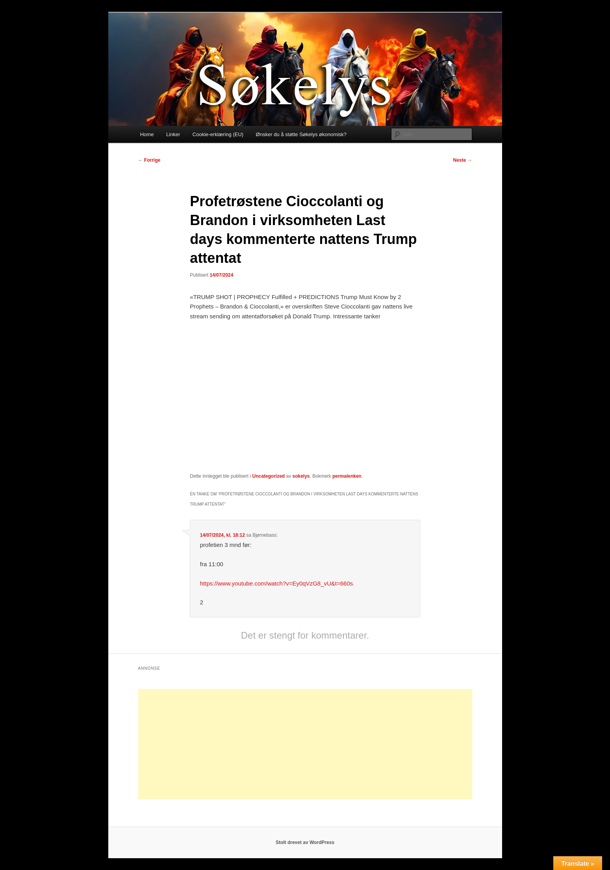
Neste (462, 160)
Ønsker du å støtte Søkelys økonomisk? (301, 134)
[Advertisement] (305, 744)
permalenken (347, 476)
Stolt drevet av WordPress (305, 842)
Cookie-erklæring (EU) (218, 134)
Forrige (149, 160)
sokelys (301, 476)
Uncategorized (268, 476)
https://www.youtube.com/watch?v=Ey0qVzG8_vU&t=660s (276, 583)
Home (147, 134)
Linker (173, 134)
